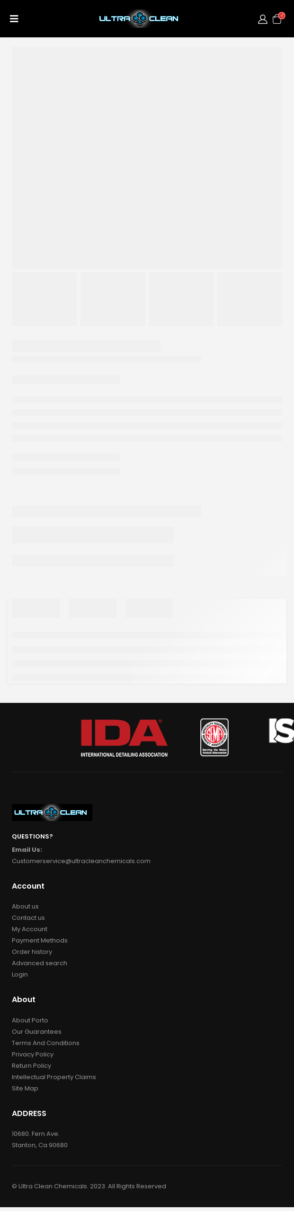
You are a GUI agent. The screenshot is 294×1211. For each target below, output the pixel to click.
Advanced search (39, 963)
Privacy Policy (32, 1054)
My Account (29, 929)
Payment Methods (40, 940)
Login (20, 974)
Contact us (28, 917)
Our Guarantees (37, 1031)
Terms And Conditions (46, 1042)
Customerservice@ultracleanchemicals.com (81, 860)
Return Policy (31, 1065)
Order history (32, 951)
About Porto (30, 1020)
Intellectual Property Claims (54, 1077)
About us (25, 906)
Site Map (25, 1088)
